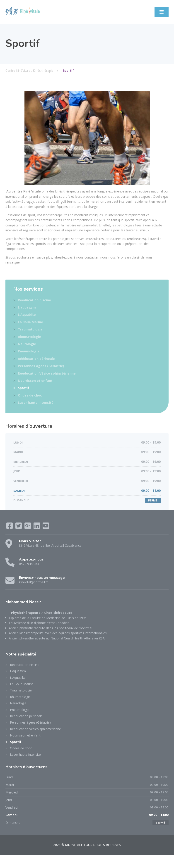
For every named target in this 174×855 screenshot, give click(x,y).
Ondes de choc (30, 395)
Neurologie (27, 344)
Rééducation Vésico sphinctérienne (47, 373)
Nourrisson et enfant (35, 380)
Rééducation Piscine (34, 300)
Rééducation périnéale (36, 358)
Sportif (23, 388)
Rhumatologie (29, 337)
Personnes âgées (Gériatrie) (41, 366)
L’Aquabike (27, 314)
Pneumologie (28, 351)
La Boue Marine (30, 322)
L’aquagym (27, 307)
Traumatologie (30, 329)
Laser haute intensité (35, 402)
